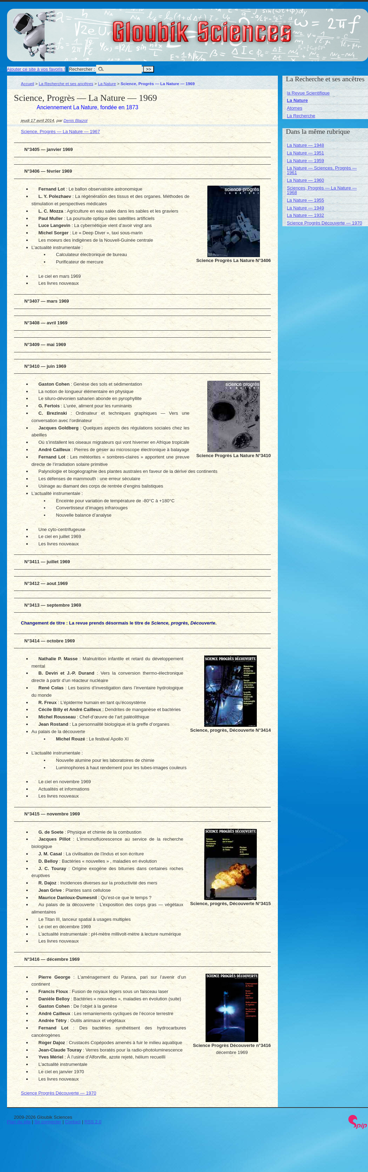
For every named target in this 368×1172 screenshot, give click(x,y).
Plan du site (19, 1121)
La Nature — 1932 (305, 215)
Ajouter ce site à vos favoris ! (36, 69)
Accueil (27, 83)
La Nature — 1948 (305, 145)
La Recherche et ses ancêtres (66, 83)
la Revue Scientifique (308, 93)
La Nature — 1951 (305, 153)
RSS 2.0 (93, 1121)
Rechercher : (82, 69)
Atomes (294, 108)
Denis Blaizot (75, 120)
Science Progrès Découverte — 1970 (58, 1093)
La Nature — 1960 (305, 180)
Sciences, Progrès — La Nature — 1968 (322, 190)
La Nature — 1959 (305, 160)
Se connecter (47, 1121)
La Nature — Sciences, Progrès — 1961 (322, 170)
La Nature (107, 83)
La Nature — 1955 (305, 200)
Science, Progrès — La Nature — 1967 (60, 131)
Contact (73, 1121)
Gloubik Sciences (241, 27)
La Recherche (301, 115)
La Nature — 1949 (305, 208)
